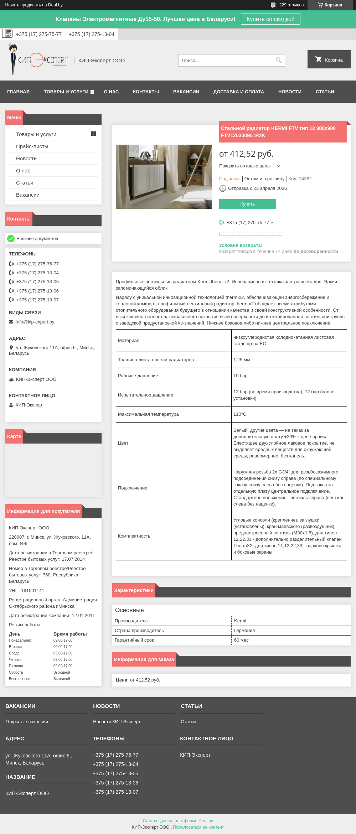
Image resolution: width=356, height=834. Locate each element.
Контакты (146, 91)
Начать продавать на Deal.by (34, 4)
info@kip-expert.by (35, 322)
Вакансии (186, 91)
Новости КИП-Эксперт (116, 721)
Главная (18, 91)
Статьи (325, 91)
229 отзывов (291, 4)
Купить (247, 204)
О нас (111, 91)
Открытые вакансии (26, 721)
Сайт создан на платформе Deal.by (178, 820)
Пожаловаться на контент (198, 827)
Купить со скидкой (271, 19)
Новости (289, 91)
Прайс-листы (32, 146)
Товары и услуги (66, 91)
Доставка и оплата (238, 91)
